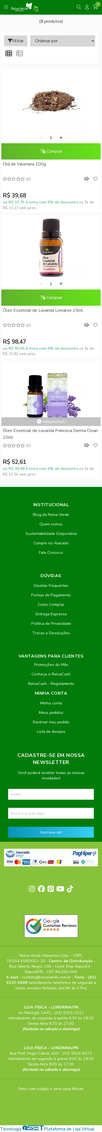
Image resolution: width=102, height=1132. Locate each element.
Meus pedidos (51, 712)
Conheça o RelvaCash (51, 674)
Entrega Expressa (51, 614)
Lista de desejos (51, 731)
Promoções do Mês (51, 664)
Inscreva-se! (51, 832)
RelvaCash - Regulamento (51, 683)
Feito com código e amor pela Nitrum (51, 1088)
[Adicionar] (61, 138)
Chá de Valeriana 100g (24, 164)
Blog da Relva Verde (51, 514)
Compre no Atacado (51, 543)
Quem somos (51, 524)
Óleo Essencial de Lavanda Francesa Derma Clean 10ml (50, 434)
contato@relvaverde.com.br (47, 977)
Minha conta (51, 703)
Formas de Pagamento (51, 595)
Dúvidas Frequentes (51, 585)
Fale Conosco (51, 552)
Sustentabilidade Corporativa (51, 533)
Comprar (51, 151)
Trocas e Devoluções (51, 633)
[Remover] (41, 138)
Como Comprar (51, 604)
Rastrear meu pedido (51, 722)
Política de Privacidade (51, 623)
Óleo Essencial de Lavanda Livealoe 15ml (43, 310)
